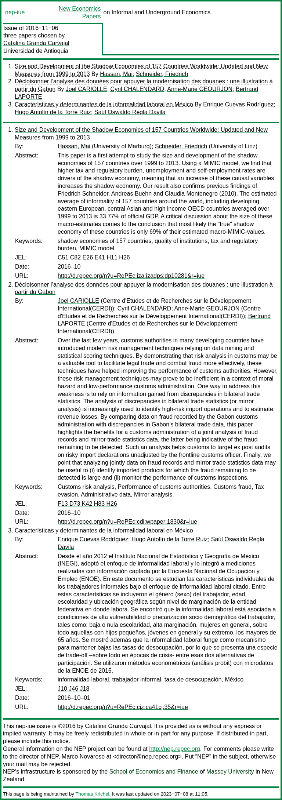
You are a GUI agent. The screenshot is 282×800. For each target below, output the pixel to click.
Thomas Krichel (92, 794)
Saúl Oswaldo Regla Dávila (130, 112)
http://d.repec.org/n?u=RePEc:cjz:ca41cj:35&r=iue (123, 707)
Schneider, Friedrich (162, 74)
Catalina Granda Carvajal (36, 43)
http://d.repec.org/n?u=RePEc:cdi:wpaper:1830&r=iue (127, 522)
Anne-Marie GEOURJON (199, 89)
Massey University (230, 771)
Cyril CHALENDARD (137, 89)
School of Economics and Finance (153, 771)
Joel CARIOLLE (86, 89)
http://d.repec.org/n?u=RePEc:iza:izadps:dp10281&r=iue (131, 276)
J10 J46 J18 (73, 689)
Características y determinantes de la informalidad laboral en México (104, 104)
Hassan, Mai (116, 74)
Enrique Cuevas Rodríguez (238, 104)
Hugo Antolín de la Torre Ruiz (53, 112)
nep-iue (15, 12)
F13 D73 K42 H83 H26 (87, 504)
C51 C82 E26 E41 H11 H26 (94, 257)
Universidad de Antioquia (35, 51)
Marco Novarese (83, 756)
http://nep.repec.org (174, 749)
